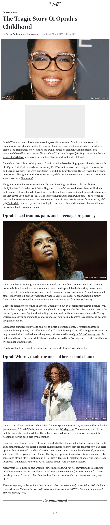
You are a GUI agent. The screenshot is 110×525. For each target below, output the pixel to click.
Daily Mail (12, 203)
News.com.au (86, 471)
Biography (85, 153)
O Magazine (67, 429)
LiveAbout (26, 178)
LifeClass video (53, 458)
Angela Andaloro (14, 34)
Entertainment (10, 12)
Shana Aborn (33, 34)
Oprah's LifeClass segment (86, 334)
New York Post (83, 299)
